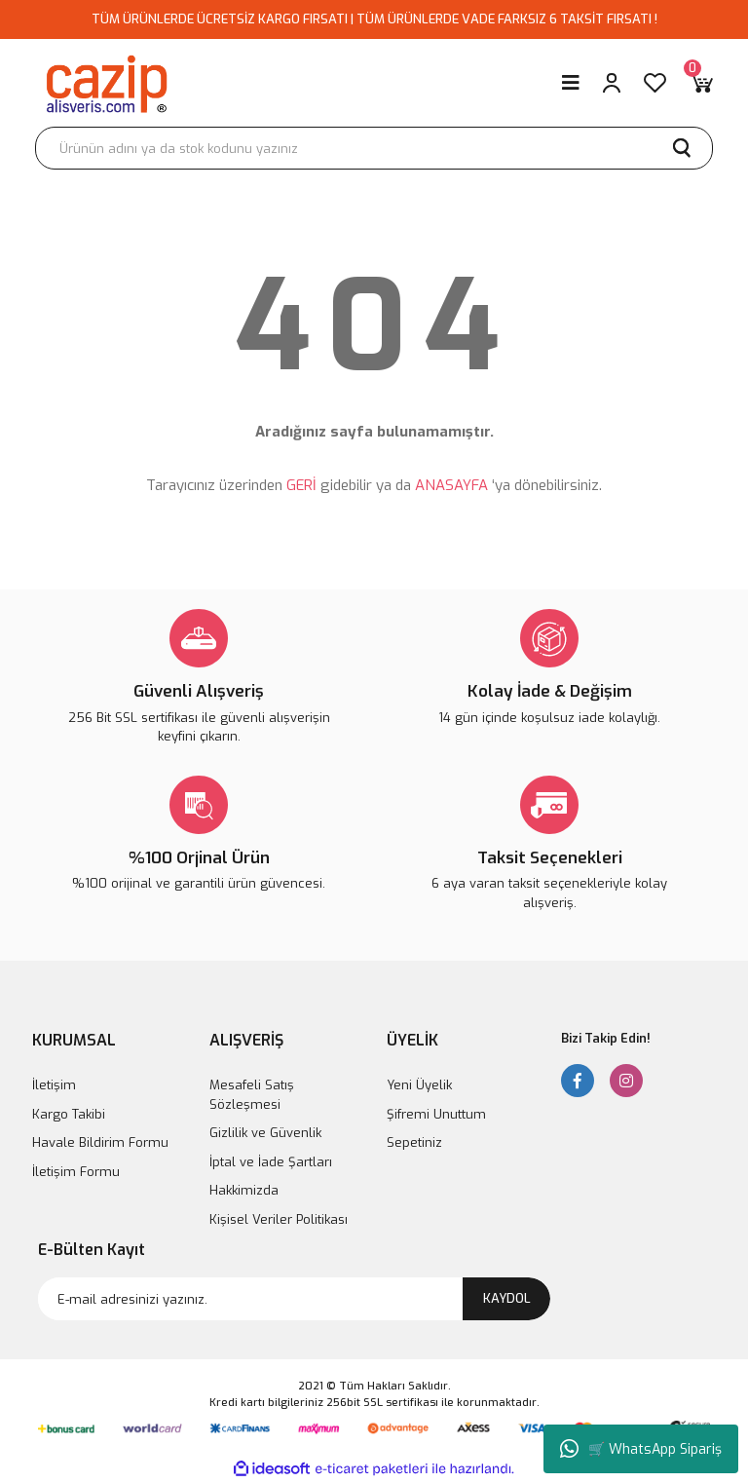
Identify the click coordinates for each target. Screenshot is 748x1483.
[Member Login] (611, 83)
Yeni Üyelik (419, 1085)
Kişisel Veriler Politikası (278, 1219)
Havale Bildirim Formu (100, 1142)
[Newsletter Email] (294, 1298)
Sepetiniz (414, 1142)
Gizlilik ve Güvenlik (265, 1132)
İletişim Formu (76, 1171)
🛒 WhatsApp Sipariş (641, 1449)
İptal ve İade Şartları (270, 1162)
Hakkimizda (244, 1190)
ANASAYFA (451, 485)
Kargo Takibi (68, 1114)
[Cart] (701, 83)
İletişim (54, 1085)
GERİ (301, 485)
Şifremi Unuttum (436, 1114)
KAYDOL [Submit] (507, 1298)
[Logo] (105, 83)
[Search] (374, 148)
